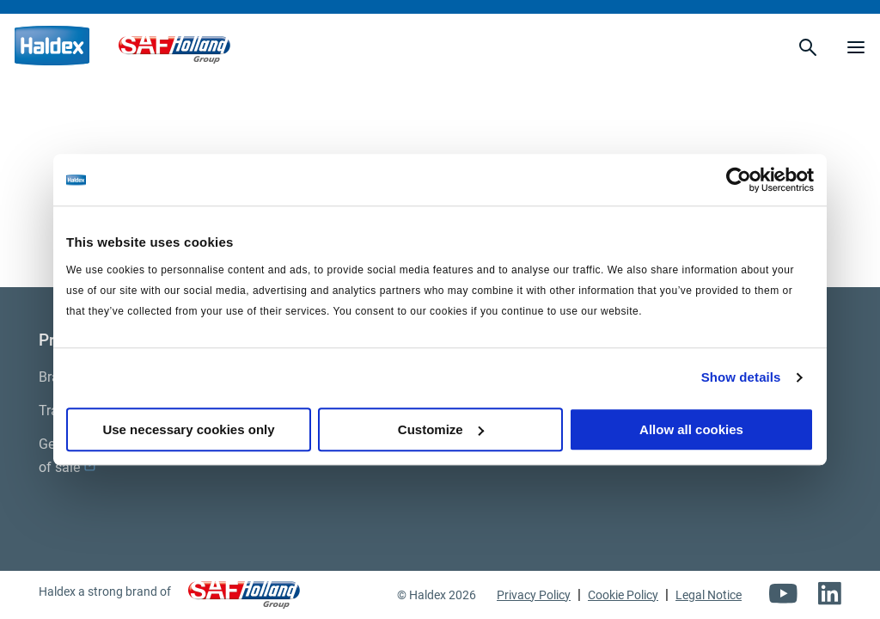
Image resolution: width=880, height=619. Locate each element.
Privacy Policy (534, 595)
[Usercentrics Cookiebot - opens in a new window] (738, 180)
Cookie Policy (623, 595)
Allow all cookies (691, 429)
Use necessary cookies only (188, 429)
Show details (741, 377)
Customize (441, 429)
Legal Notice (708, 595)
